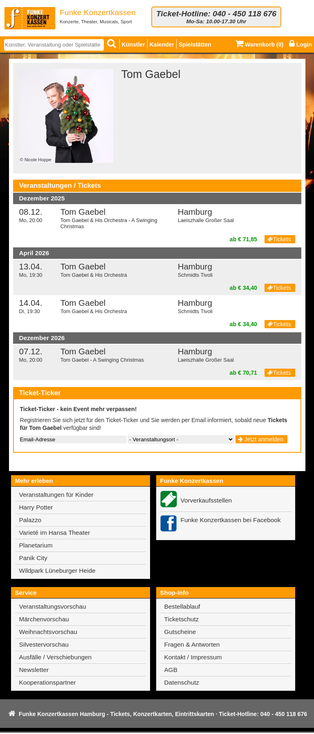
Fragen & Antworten (192, 644)
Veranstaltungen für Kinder (56, 494)
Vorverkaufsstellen (206, 500)
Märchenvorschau (44, 619)
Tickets (279, 239)
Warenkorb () (259, 44)
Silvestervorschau (44, 644)
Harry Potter (36, 507)
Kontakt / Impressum (193, 657)
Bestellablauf (182, 606)
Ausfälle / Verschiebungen (55, 657)
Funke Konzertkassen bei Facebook (231, 519)
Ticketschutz (181, 619)
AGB (170, 669)
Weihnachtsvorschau (48, 631)
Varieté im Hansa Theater (54, 532)
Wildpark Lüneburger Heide (57, 570)
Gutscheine (180, 631)
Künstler (133, 44)
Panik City (33, 557)
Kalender (162, 44)
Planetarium (36, 545)
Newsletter (34, 669)
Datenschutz (181, 682)
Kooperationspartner (47, 682)
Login (300, 44)
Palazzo (30, 519)
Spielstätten (195, 44)
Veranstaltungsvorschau (52, 606)
